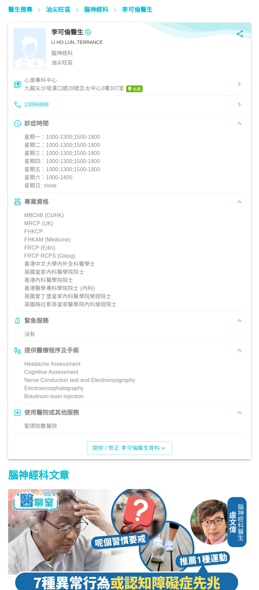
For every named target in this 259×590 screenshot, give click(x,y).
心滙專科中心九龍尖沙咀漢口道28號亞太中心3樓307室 (83, 84)
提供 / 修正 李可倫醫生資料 (129, 448)
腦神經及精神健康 (31, 560)
